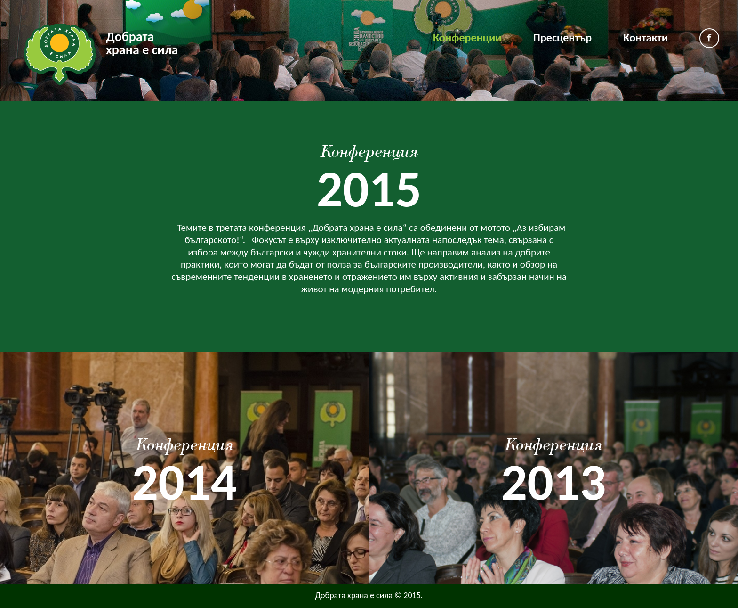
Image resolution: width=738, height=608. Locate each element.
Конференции (467, 37)
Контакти (645, 37)
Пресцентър (562, 37)
